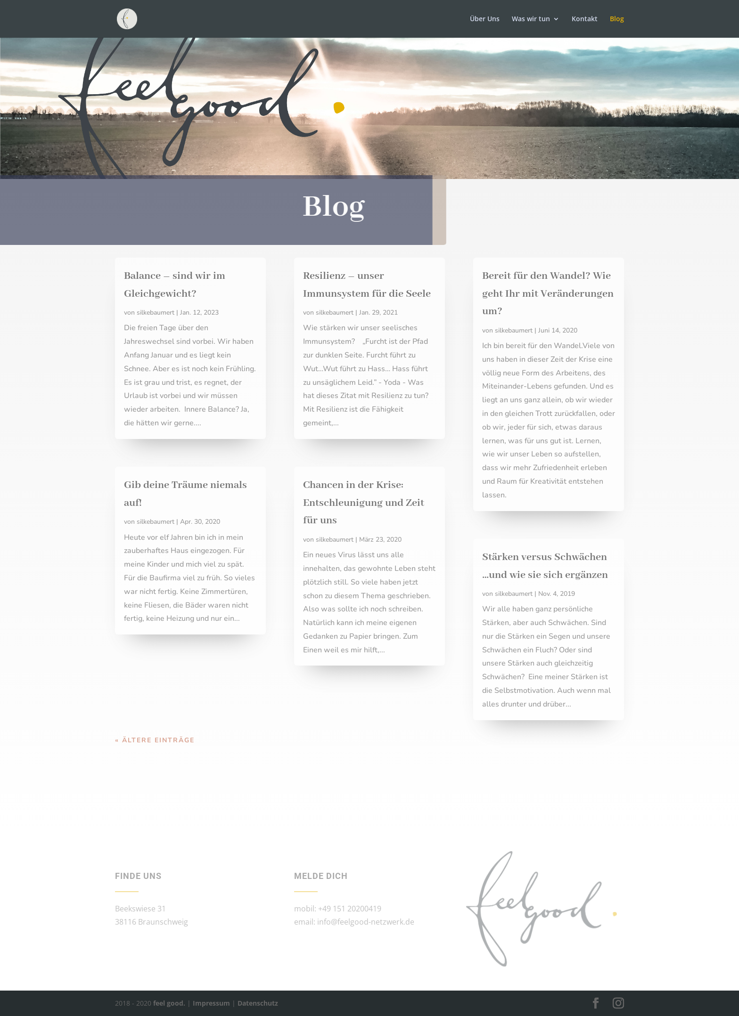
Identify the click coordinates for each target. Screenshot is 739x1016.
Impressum (211, 1003)
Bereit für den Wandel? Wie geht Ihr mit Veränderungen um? (548, 293)
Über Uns (485, 19)
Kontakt (585, 19)
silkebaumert (155, 312)
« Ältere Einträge (155, 740)
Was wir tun (531, 19)
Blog (617, 19)
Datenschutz (258, 1003)
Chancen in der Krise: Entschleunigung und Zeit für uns (363, 503)
